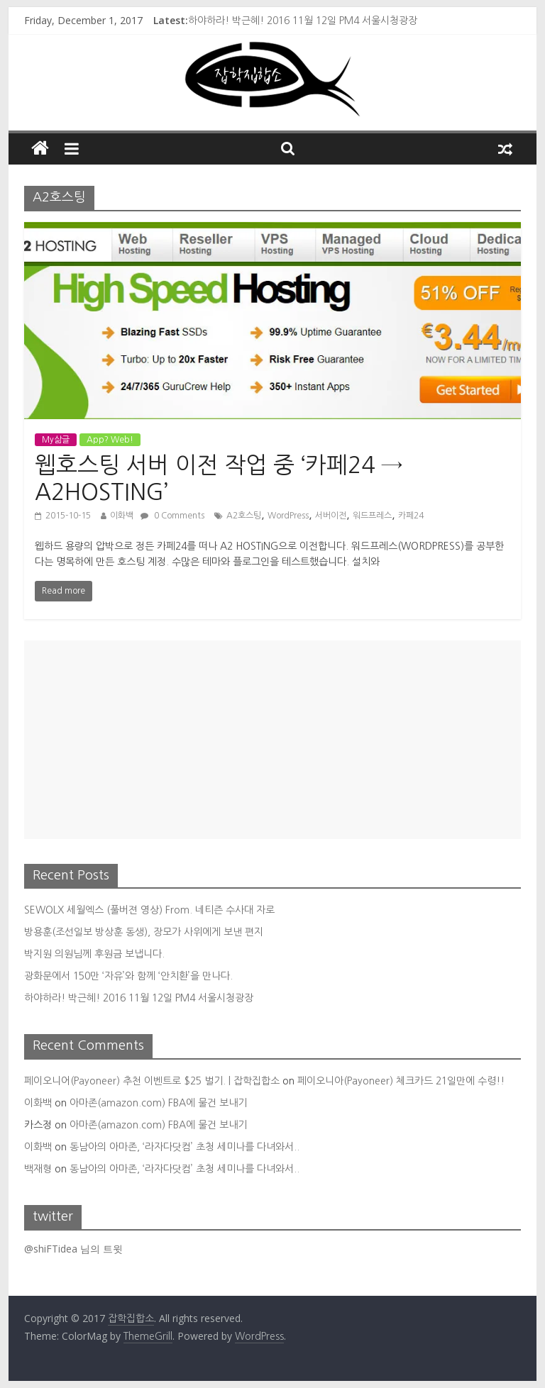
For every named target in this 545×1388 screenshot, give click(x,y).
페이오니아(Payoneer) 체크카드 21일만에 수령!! (401, 1081)
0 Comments (172, 515)
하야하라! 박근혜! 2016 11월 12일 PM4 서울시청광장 (302, 21)
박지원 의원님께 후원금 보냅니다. (94, 954)
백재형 (38, 1169)
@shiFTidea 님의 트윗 (73, 1248)
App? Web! (110, 439)
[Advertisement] (272, 739)
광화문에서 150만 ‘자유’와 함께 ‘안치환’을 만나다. (128, 976)
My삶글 (56, 439)
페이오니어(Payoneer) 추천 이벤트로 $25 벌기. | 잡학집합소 (152, 1081)
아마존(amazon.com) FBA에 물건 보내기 (158, 1103)
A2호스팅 (243, 515)
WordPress (288, 515)
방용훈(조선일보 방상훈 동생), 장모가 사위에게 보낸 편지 (143, 932)
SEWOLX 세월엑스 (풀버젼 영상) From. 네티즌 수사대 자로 (149, 910)
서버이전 (330, 515)
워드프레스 (372, 515)
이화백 (121, 515)
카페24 (411, 515)
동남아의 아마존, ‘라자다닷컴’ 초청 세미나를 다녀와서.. (184, 1147)
